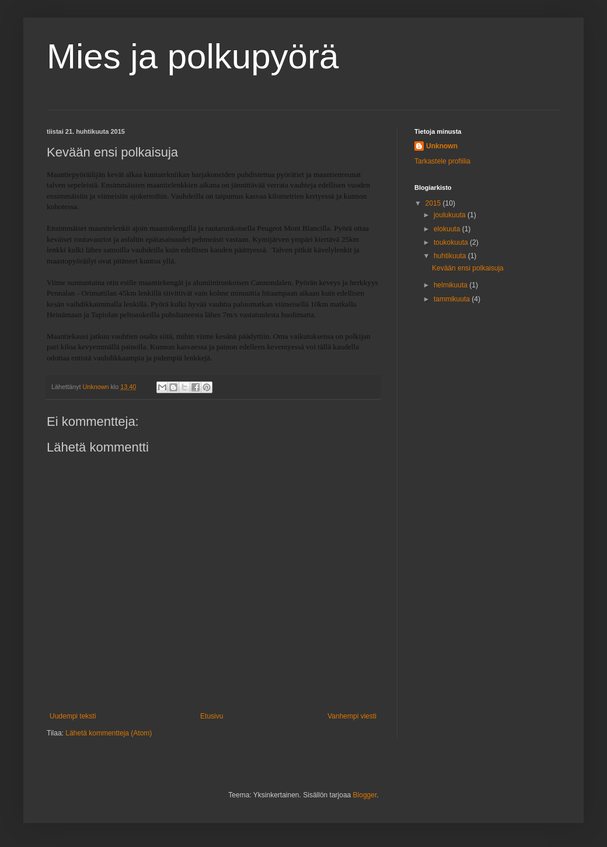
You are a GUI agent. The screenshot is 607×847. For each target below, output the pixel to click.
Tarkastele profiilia (442, 161)
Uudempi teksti (73, 716)
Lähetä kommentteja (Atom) (108, 733)
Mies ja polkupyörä (193, 56)
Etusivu (211, 716)
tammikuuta (453, 299)
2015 (434, 203)
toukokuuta (452, 242)
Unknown (442, 146)
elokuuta (448, 229)
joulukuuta (451, 215)
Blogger (365, 795)
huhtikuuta (451, 256)
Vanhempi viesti (351, 716)
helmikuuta (451, 285)
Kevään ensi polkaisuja (468, 268)
